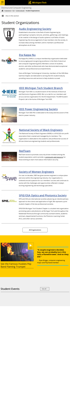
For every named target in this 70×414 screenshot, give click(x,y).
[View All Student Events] (44, 288)
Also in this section (12, 16)
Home (2, 11)
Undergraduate (20, 10)
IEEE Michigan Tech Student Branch (41, 88)
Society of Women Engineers (36, 171)
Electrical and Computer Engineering (16, 8)
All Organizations (35, 230)
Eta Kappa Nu (27, 55)
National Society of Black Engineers (41, 130)
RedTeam (25, 151)
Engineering (8, 10)
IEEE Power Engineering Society (38, 109)
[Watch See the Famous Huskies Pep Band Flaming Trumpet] (31, 246)
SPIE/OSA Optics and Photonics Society (43, 195)
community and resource (54, 157)
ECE (14, 10)
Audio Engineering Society (35, 29)
